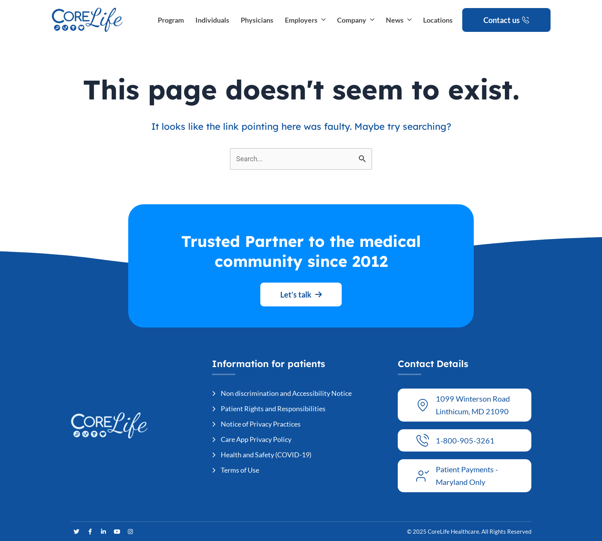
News (399, 20)
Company (355, 20)
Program (171, 20)
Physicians (257, 20)
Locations (438, 20)
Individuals (212, 20)
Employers (305, 20)
